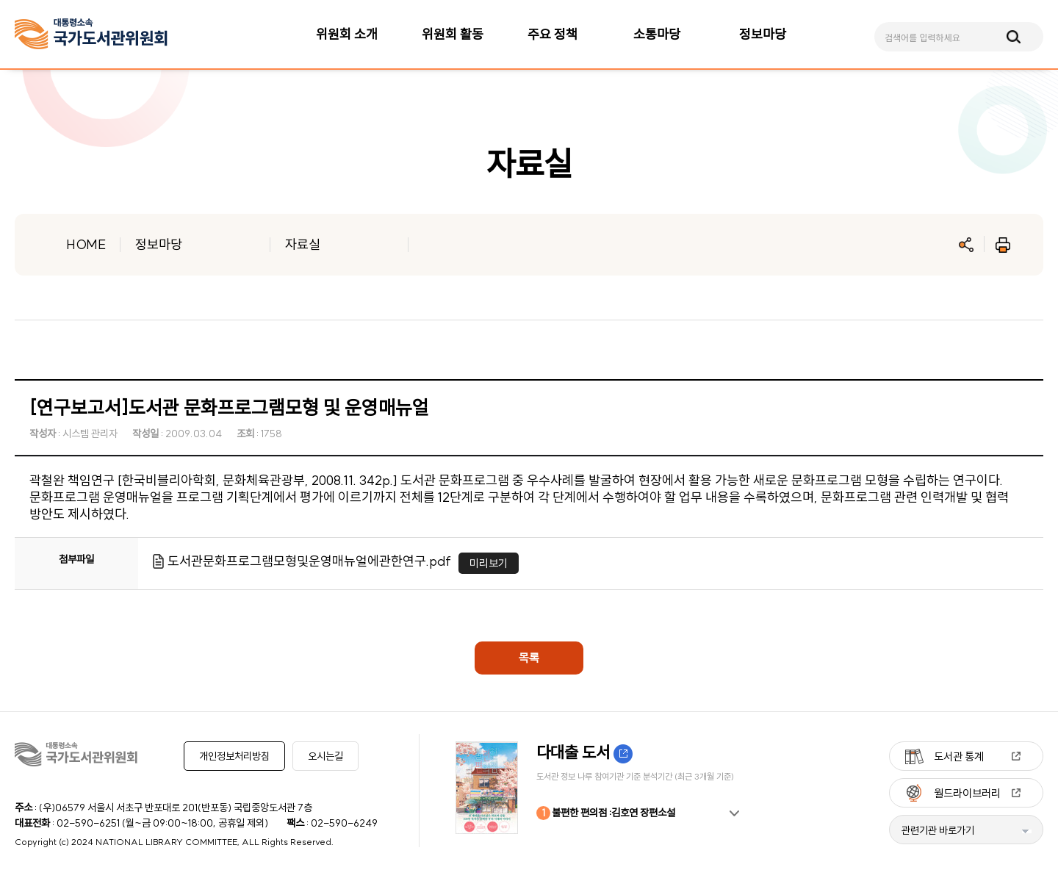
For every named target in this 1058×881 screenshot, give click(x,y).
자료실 (302, 244)
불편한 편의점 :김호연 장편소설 (605, 813)
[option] (602, 787)
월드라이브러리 (967, 793)
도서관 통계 (959, 756)
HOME (86, 244)
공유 (966, 244)
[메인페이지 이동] (91, 34)
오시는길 (325, 756)
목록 (529, 657)
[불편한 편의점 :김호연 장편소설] (602, 787)
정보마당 (158, 244)
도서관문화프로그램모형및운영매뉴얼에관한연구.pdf (309, 561)
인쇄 (1003, 244)
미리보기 (488, 563)
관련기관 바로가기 (938, 830)
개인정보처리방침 (234, 756)
